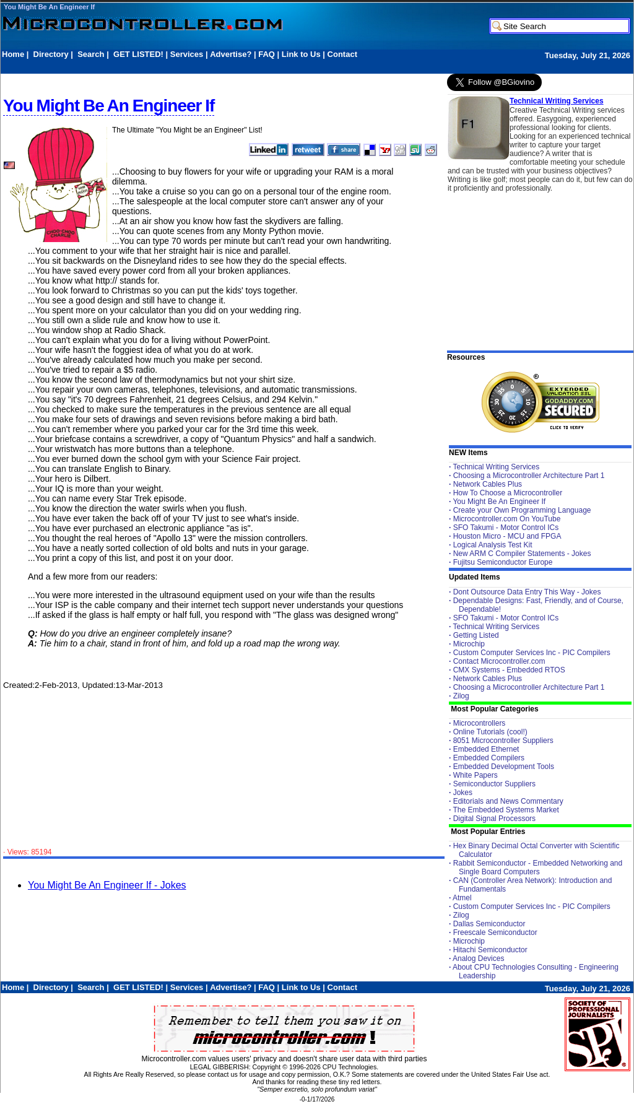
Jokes (462, 792)
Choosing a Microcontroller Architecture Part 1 (529, 475)
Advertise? (230, 54)
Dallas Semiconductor (489, 923)
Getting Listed (476, 635)
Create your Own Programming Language (522, 510)
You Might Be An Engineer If (49, 7)
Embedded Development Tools (503, 766)
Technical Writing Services (557, 101)
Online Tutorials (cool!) (490, 732)
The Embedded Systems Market (505, 810)
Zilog (461, 696)
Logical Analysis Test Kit (492, 545)
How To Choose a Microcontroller (508, 493)
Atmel (462, 897)
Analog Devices (478, 958)
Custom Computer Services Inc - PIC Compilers (531, 652)
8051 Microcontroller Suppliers (503, 740)
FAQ (266, 54)
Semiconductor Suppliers (494, 784)
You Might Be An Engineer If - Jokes (107, 885)
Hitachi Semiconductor (490, 949)
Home (13, 54)
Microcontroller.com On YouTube (507, 519)
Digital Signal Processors (494, 818)
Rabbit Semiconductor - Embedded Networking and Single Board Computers (537, 867)
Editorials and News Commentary (508, 801)
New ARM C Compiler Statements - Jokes (522, 553)
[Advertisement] (227, 66)
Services (187, 54)
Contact (342, 54)
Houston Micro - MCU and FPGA (507, 536)
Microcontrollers (479, 723)
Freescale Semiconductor (495, 932)
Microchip (469, 644)
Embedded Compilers (488, 758)
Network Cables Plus (487, 484)
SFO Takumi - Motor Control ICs (505, 527)
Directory (51, 54)
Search (90, 54)
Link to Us (301, 54)
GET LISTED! (138, 54)
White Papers (475, 775)
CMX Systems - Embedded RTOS (509, 670)
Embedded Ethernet (486, 749)
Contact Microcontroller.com (499, 661)
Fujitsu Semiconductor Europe (503, 562)
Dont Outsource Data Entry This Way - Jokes (527, 592)
